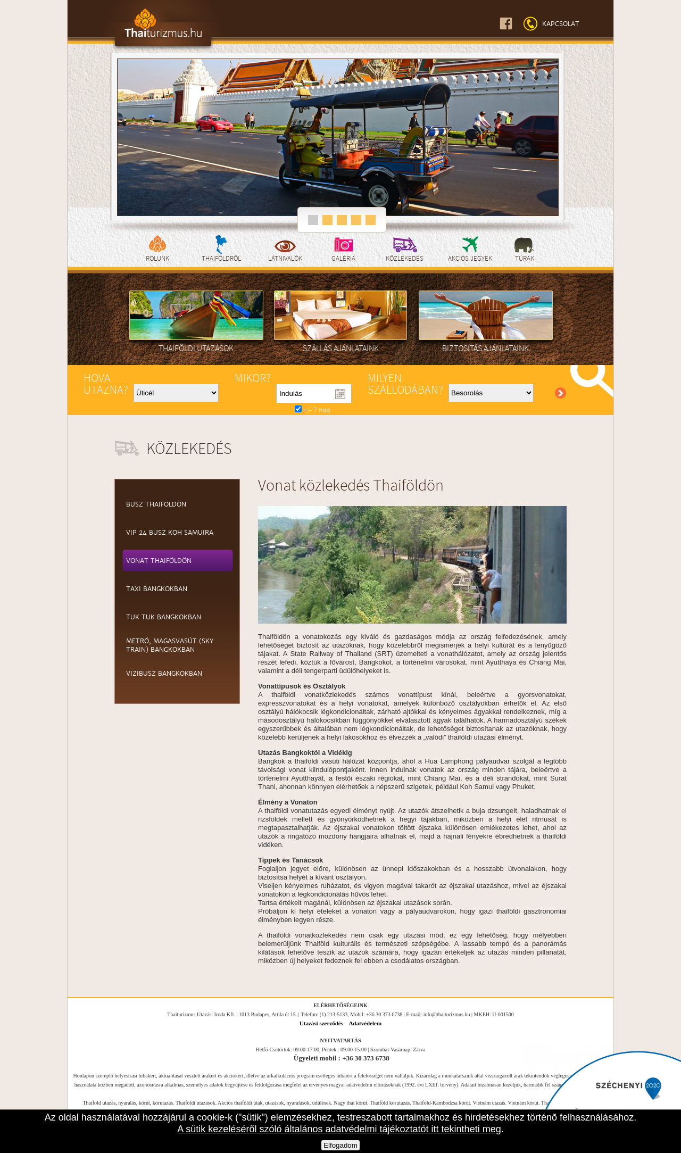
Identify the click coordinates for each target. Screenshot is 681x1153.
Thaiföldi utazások (195, 322)
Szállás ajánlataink (340, 322)
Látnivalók (285, 257)
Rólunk (157, 257)
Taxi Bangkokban (156, 589)
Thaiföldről (221, 257)
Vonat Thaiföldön (159, 561)
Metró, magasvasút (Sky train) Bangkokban (169, 645)
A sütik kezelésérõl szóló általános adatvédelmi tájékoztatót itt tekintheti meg (339, 1129)
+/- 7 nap (312, 410)
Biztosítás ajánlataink (485, 322)
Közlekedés (404, 257)
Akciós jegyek (470, 257)
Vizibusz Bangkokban (164, 673)
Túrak (524, 257)
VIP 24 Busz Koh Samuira (169, 532)
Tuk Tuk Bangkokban (163, 617)
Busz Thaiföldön (156, 504)
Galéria (343, 257)
